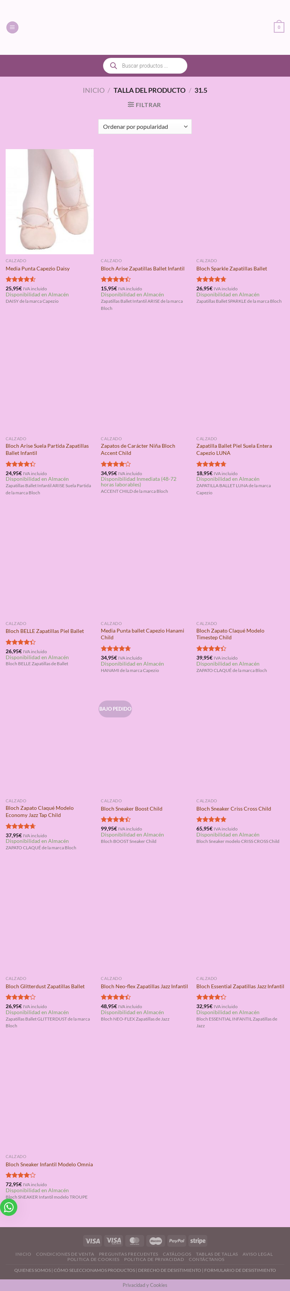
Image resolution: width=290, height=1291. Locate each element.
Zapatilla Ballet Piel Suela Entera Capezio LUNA (234, 449)
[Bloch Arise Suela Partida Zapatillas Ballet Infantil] (50, 379)
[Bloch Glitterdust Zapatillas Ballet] (50, 919)
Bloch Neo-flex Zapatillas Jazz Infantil (144, 986)
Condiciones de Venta (65, 1254)
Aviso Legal (258, 1254)
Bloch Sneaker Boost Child (131, 808)
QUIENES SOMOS (32, 1270)
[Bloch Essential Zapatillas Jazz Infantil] (240, 919)
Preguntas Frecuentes (128, 1254)
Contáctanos (207, 1259)
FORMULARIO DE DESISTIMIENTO (240, 1270)
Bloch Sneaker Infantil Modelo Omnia (49, 1164)
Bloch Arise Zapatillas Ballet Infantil (143, 268)
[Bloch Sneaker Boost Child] (145, 741)
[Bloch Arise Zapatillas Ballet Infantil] (145, 201)
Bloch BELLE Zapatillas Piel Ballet (45, 631)
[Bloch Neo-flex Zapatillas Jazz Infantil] (145, 919)
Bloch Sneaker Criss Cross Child (233, 808)
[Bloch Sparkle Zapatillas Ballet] (240, 201)
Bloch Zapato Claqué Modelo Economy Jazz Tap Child (40, 811)
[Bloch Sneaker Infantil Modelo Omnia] (50, 1097)
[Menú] (12, 27)
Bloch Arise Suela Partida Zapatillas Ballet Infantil (47, 449)
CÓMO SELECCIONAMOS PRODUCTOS (94, 1270)
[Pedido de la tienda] (145, 126)
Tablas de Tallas (217, 1254)
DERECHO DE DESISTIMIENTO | (171, 1270)
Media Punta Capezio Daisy (38, 268)
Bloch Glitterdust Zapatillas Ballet (45, 986)
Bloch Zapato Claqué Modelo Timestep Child (230, 634)
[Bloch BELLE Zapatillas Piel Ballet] (50, 564)
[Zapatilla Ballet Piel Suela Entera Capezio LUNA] (240, 379)
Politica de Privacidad (154, 1259)
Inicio (94, 90)
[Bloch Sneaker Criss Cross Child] (240, 741)
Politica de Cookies (93, 1259)
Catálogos (177, 1254)
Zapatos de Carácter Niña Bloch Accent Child (138, 449)
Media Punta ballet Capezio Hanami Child (142, 634)
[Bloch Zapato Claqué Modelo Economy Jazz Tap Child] (50, 741)
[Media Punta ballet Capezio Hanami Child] (145, 564)
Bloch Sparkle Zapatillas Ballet (231, 268)
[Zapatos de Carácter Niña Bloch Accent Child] (145, 379)
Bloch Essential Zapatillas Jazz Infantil (240, 986)
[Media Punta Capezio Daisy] (50, 201)
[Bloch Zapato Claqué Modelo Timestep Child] (240, 564)
